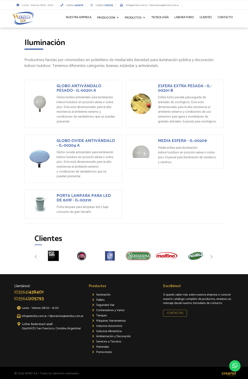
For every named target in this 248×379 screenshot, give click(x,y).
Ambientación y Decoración (113, 336)
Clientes (206, 17)
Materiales (102, 346)
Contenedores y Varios (110, 310)
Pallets (100, 299)
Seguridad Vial (105, 305)
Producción (106, 17)
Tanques (101, 315)
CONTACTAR (175, 313)
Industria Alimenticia (109, 331)
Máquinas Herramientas (111, 320)
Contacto (225, 17)
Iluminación (103, 294)
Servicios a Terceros (108, 341)
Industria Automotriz (109, 326)
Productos (133, 17)
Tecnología (160, 17)
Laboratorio (184, 17)
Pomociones (104, 352)
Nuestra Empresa (78, 17)
